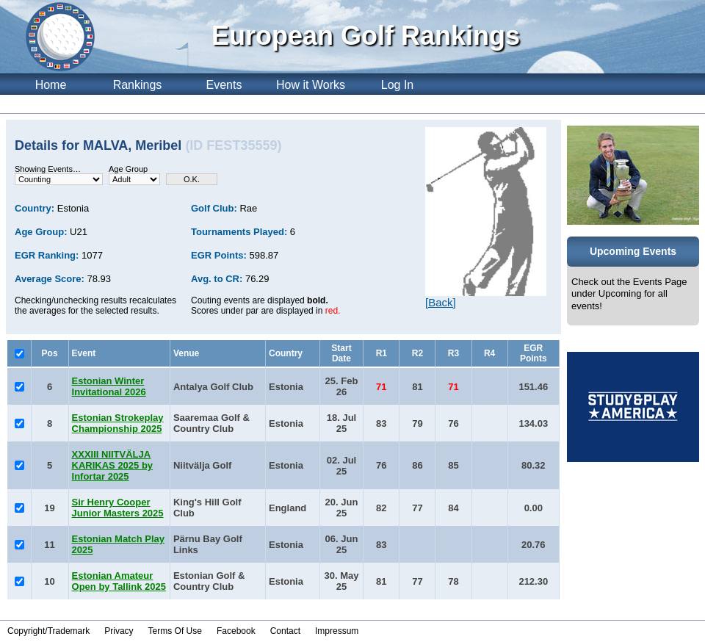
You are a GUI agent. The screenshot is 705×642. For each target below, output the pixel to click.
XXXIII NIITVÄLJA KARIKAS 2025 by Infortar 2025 (112, 465)
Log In (397, 85)
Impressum (336, 631)
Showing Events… (48, 169)
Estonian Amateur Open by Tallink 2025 (119, 581)
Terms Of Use (175, 631)
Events (224, 85)
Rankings (137, 85)
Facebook (236, 631)
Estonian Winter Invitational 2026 (109, 386)
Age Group (128, 169)
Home (51, 85)
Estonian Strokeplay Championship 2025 (118, 423)
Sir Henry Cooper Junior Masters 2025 (118, 508)
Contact (285, 631)
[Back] (440, 302)
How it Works (310, 85)
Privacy (118, 631)
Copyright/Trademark (48, 631)
